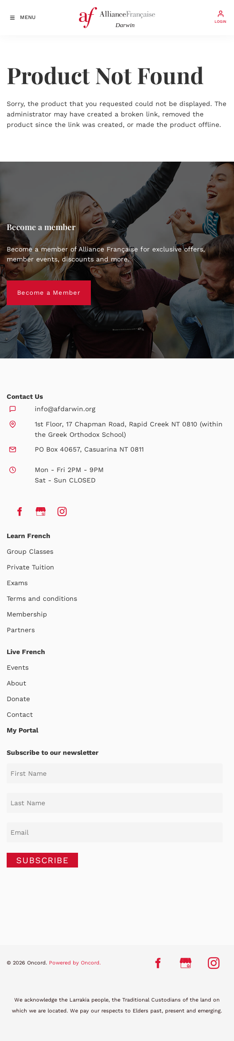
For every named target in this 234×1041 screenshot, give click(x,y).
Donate (18, 699)
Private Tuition (30, 567)
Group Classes (30, 551)
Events (18, 667)
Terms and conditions (42, 598)
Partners (21, 630)
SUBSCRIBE (42, 860)
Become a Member (38, 285)
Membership (27, 614)
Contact (20, 714)
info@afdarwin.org (65, 409)
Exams (17, 583)
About (16, 683)
